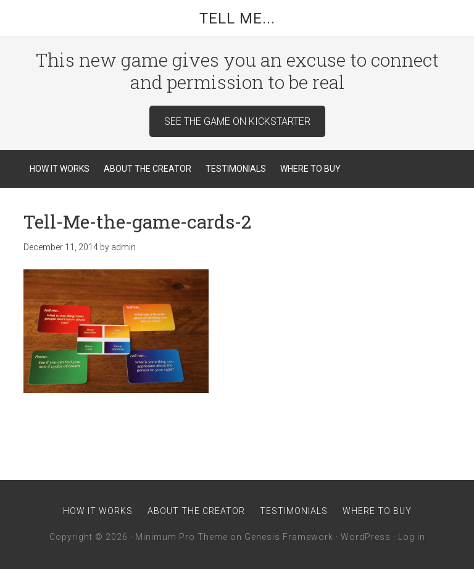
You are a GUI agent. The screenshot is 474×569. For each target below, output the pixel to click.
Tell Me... (237, 18)
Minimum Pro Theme (181, 537)
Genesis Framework (288, 537)
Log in (411, 537)
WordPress (366, 537)
